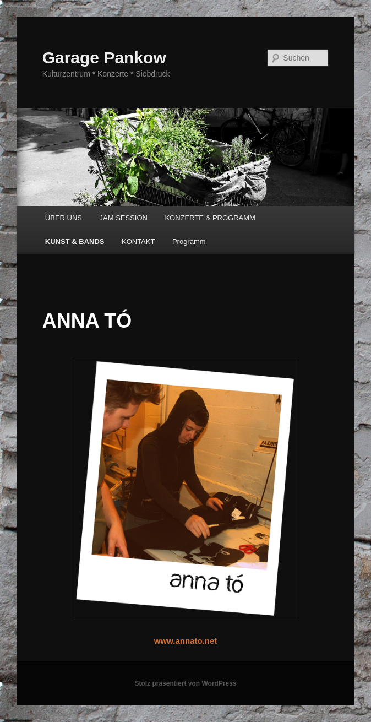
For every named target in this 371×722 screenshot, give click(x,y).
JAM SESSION (124, 218)
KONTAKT (138, 241)
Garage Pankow (104, 57)
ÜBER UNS (63, 218)
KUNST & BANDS (75, 241)
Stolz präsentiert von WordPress (185, 683)
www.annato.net (185, 640)
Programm (189, 241)
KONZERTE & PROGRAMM (210, 218)
